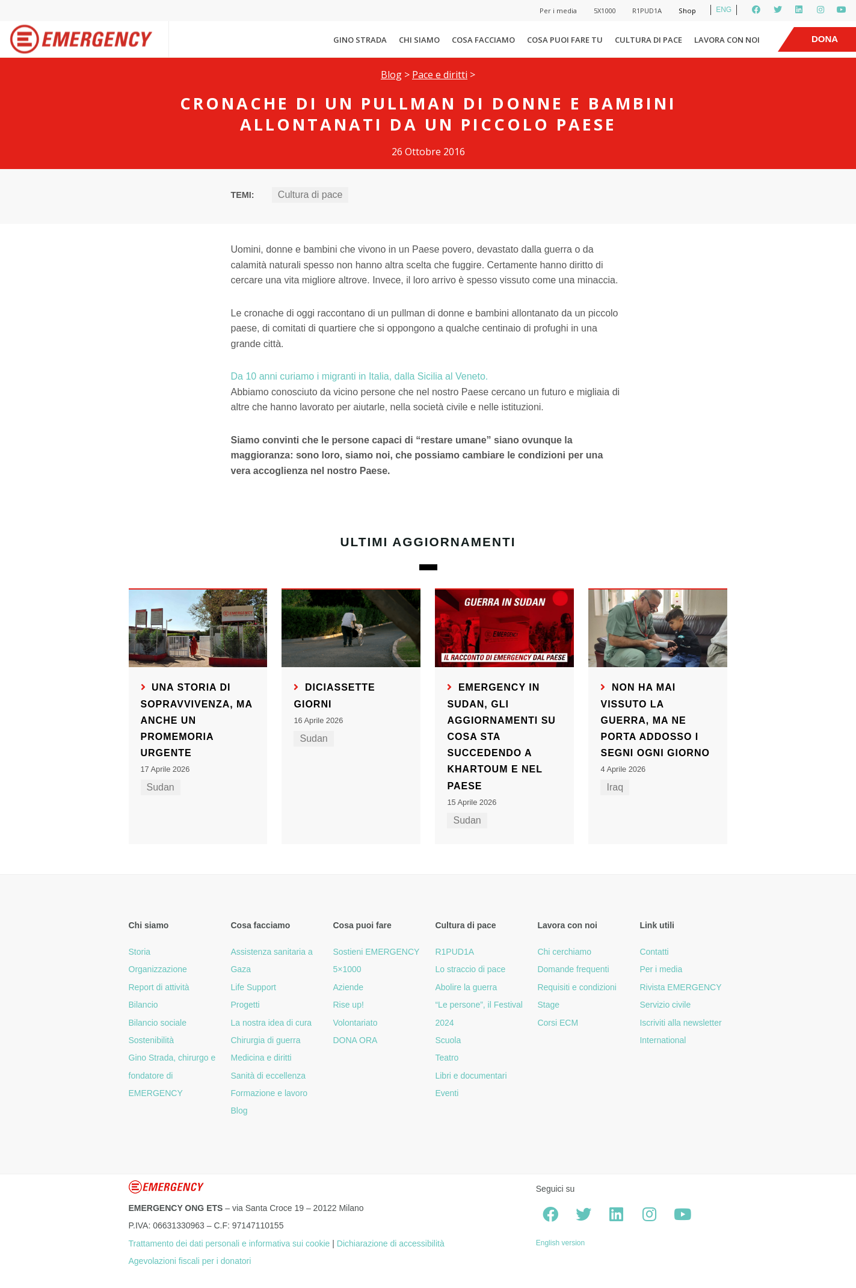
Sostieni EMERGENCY (376, 952)
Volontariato (355, 1023)
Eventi (446, 1093)
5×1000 (347, 969)
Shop (687, 10)
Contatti (653, 952)
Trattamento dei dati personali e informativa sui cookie (229, 1243)
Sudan (160, 787)
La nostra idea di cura (271, 1023)
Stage (548, 1004)
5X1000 (604, 10)
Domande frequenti (573, 969)
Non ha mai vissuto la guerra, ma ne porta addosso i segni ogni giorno (654, 720)
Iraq (614, 787)
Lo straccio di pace (470, 969)
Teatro (446, 1057)
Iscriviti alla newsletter (680, 1023)
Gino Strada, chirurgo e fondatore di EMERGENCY (172, 1075)
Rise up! (348, 1004)
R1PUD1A (647, 10)
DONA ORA (355, 1040)
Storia (140, 952)
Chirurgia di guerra (265, 1040)
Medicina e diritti (260, 1057)
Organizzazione (158, 969)
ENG (723, 9)
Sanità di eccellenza (268, 1075)
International (662, 1040)
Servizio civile (665, 1004)
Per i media (558, 10)
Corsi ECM (557, 1023)
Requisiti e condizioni (577, 987)
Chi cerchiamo (564, 952)
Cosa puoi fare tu (565, 39)
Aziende (348, 987)
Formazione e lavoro (268, 1093)
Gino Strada (360, 39)
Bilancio (143, 1004)
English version (560, 1243)
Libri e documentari (471, 1075)
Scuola (448, 1040)
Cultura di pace (648, 39)
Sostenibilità (151, 1040)
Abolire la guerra (466, 987)
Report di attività (159, 987)
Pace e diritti (439, 74)
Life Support (253, 987)
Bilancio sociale (158, 1023)
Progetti (244, 1004)
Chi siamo (419, 39)
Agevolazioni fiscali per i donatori (190, 1261)
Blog (391, 74)
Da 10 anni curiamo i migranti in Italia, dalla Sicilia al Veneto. (359, 376)
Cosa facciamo (483, 39)
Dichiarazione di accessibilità (391, 1243)
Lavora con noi (727, 39)
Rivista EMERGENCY (680, 987)
